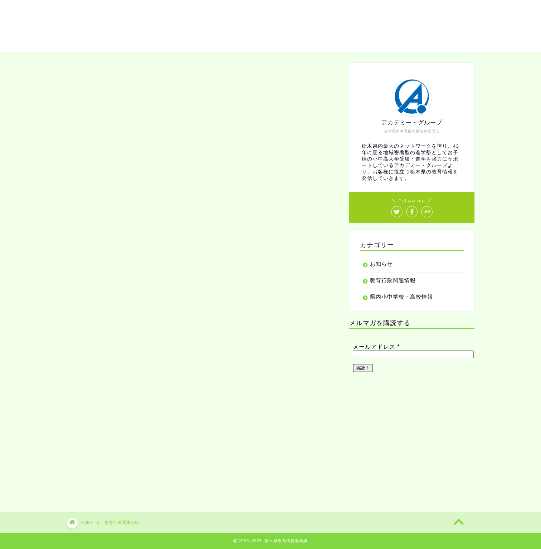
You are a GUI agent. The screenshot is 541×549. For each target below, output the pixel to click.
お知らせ (381, 264)
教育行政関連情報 (393, 280)
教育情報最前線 (270, 25)
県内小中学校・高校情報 (401, 297)
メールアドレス (376, 347)
